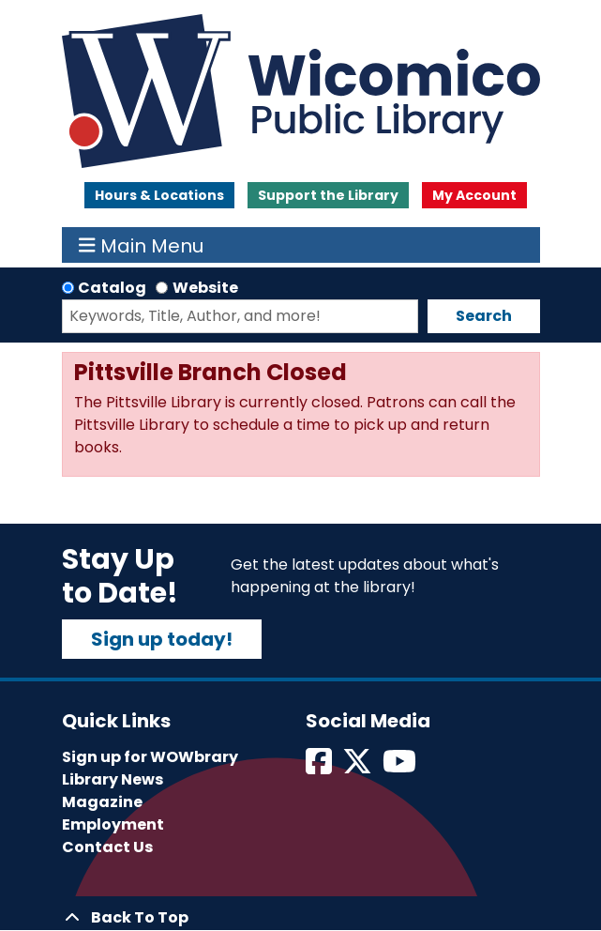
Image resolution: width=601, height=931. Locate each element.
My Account (474, 195)
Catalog (112, 287)
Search (484, 316)
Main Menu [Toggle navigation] (141, 245)
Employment (113, 824)
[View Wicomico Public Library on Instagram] (401, 767)
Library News (112, 779)
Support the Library (328, 195)
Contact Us (107, 847)
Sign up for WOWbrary (150, 757)
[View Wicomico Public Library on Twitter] (358, 767)
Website (205, 287)
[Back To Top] (301, 918)
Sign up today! (162, 639)
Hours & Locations (159, 195)
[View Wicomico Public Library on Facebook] (320, 767)
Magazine (102, 802)
